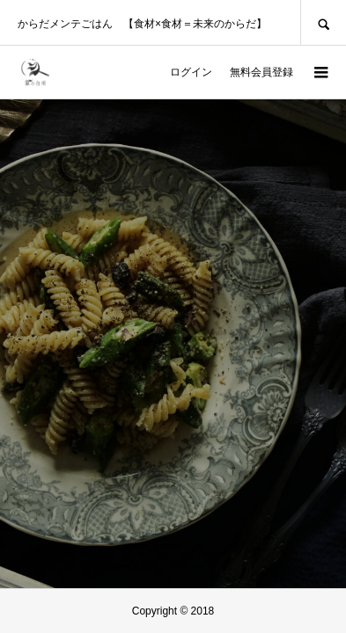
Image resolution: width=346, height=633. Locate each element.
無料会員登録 (261, 72)
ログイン (191, 72)
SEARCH (323, 22)
